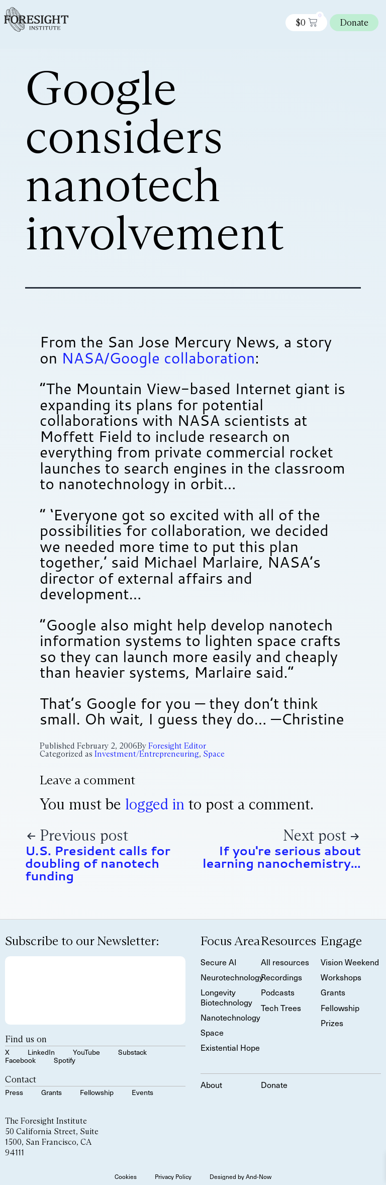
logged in (154, 804)
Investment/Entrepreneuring (146, 754)
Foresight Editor (177, 746)
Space (214, 754)
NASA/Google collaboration (158, 358)
